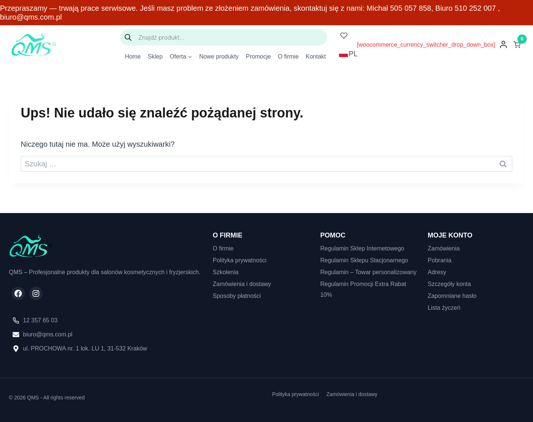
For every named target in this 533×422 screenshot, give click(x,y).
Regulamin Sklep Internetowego (362, 248)
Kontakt (316, 56)
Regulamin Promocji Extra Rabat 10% (363, 289)
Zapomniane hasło (452, 296)
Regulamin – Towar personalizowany (368, 272)
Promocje (258, 56)
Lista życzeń (444, 308)
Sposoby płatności (237, 296)
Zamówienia (444, 248)
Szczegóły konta (449, 284)
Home (133, 56)
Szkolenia (225, 272)
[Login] (503, 44)
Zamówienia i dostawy (242, 284)
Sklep (155, 56)
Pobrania (440, 260)
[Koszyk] (519, 44)
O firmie (288, 56)
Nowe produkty (219, 56)
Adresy (437, 272)
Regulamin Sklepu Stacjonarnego (364, 260)
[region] (96, 359)
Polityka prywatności (239, 260)
